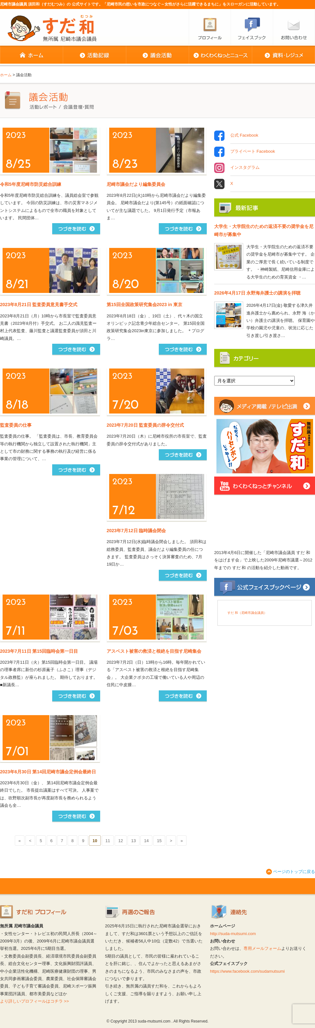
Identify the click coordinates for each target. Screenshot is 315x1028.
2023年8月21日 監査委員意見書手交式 (38, 304)
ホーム (31, 55)
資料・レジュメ (283, 55)
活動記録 (94, 55)
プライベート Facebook (252, 152)
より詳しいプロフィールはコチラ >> (34, 1001)
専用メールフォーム (262, 948)
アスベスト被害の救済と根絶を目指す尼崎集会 (154, 651)
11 (107, 840)
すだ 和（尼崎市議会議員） (247, 612)
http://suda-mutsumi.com (233, 933)
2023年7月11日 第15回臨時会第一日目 (39, 651)
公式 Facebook (244, 136)
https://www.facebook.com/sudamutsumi (247, 971)
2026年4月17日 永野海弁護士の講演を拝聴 (257, 293)
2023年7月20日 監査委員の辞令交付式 (145, 425)
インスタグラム (245, 168)
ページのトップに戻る (294, 871)
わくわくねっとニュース (220, 55)
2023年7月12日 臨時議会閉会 (136, 530)
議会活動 (157, 55)
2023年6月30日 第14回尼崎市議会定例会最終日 (48, 771)
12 (120, 840)
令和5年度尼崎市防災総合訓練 (30, 184)
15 (159, 840)
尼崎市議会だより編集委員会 (136, 184)
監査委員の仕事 (16, 425)
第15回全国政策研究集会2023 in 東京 (144, 304)
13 (133, 840)
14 (146, 840)
